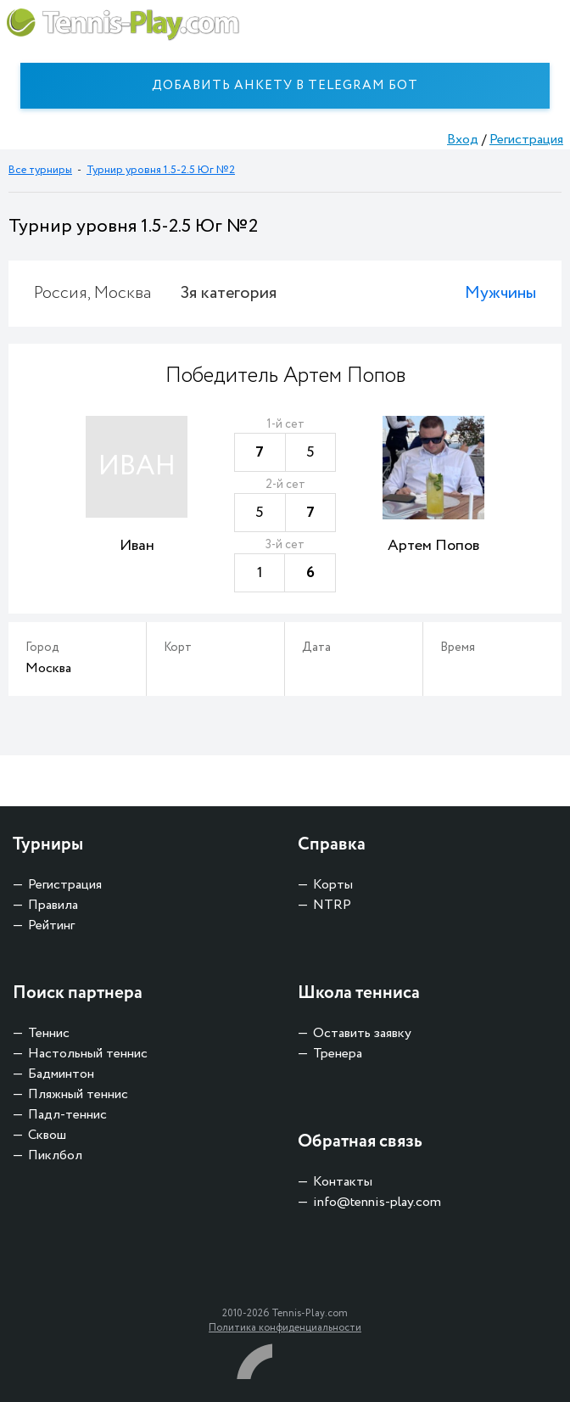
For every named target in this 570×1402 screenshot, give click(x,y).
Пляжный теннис (78, 1094)
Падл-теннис (67, 1114)
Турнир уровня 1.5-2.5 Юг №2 (161, 170)
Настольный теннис (88, 1053)
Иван (137, 546)
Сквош (47, 1135)
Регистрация (526, 139)
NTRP (332, 905)
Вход (462, 139)
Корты (333, 884)
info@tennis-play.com (377, 1202)
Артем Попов (433, 546)
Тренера (337, 1053)
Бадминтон (61, 1074)
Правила (53, 905)
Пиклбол (55, 1155)
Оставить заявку (362, 1033)
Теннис (49, 1033)
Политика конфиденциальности (285, 1328)
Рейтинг (51, 925)
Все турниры (40, 170)
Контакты (342, 1182)
